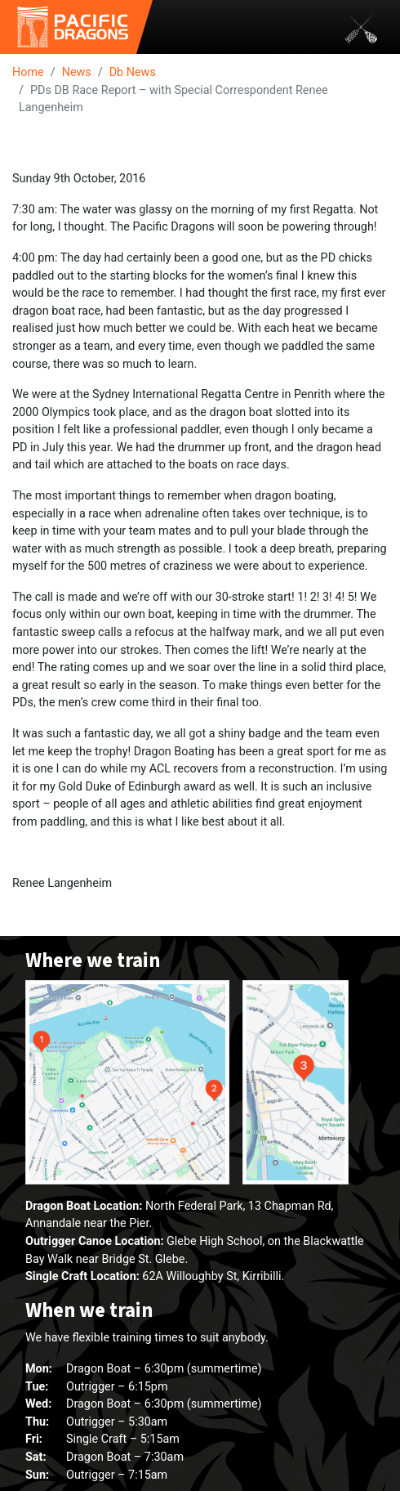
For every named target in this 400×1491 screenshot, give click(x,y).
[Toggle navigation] (361, 27)
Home (28, 72)
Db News (132, 72)
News (76, 72)
